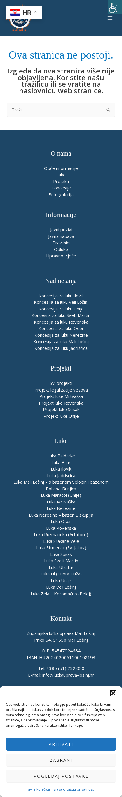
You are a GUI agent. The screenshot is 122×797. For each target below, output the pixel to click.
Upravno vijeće (61, 256)
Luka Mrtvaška (61, 502)
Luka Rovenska (61, 528)
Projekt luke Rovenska (61, 403)
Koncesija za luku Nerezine (61, 335)
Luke (61, 175)
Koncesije (61, 188)
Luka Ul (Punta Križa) (61, 574)
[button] (113, 693)
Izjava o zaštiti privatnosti (74, 789)
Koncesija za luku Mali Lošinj (61, 341)
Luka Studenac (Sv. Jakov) (61, 547)
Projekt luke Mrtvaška (61, 396)
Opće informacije (61, 168)
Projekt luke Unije (61, 416)
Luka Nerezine (61, 508)
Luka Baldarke (61, 456)
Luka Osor (61, 521)
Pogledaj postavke (61, 776)
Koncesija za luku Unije (61, 309)
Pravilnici (61, 242)
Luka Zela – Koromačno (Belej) (61, 593)
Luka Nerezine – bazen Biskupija (61, 515)
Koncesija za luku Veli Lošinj (61, 302)
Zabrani (61, 760)
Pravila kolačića (37, 789)
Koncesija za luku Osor (61, 328)
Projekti (61, 181)
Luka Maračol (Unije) (61, 495)
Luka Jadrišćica (61, 475)
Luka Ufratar (61, 567)
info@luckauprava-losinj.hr (68, 675)
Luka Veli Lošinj (61, 587)
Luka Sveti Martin (61, 560)
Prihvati (61, 744)
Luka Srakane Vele (61, 541)
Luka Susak (61, 554)
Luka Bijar (61, 462)
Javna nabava (61, 236)
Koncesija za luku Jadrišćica (61, 348)
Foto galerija (61, 194)
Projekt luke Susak (61, 409)
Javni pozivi (61, 229)
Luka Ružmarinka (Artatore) (61, 534)
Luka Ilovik (61, 469)
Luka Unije (61, 580)
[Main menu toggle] (110, 18)
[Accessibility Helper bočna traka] (115, 7)
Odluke (61, 249)
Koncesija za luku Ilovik (61, 296)
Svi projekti (61, 383)
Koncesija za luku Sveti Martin (61, 315)
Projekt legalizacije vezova (61, 390)
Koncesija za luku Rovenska (61, 322)
